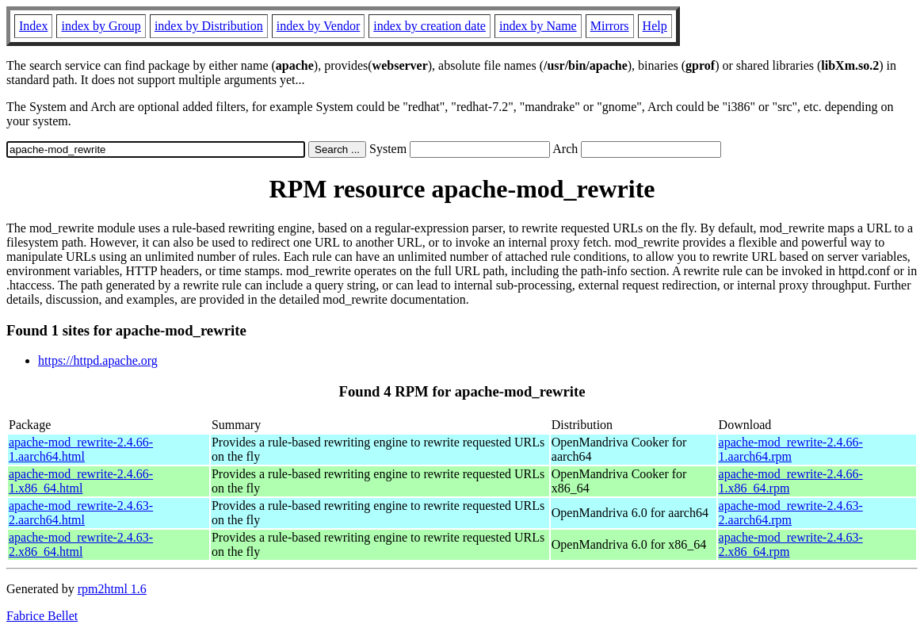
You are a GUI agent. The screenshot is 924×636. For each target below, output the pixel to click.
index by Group (100, 26)
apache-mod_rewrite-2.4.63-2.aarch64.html (81, 513)
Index (33, 26)
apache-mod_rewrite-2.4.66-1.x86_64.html (81, 481)
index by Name (538, 26)
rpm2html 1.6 (112, 589)
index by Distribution (209, 26)
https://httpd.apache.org (98, 360)
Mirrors (609, 26)
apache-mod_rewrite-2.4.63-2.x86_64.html (81, 544)
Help (655, 26)
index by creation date (429, 26)
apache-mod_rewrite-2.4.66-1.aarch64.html (81, 449)
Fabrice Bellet (42, 616)
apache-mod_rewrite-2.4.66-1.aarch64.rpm (791, 449)
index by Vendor (318, 26)
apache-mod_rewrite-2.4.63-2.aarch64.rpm (791, 513)
